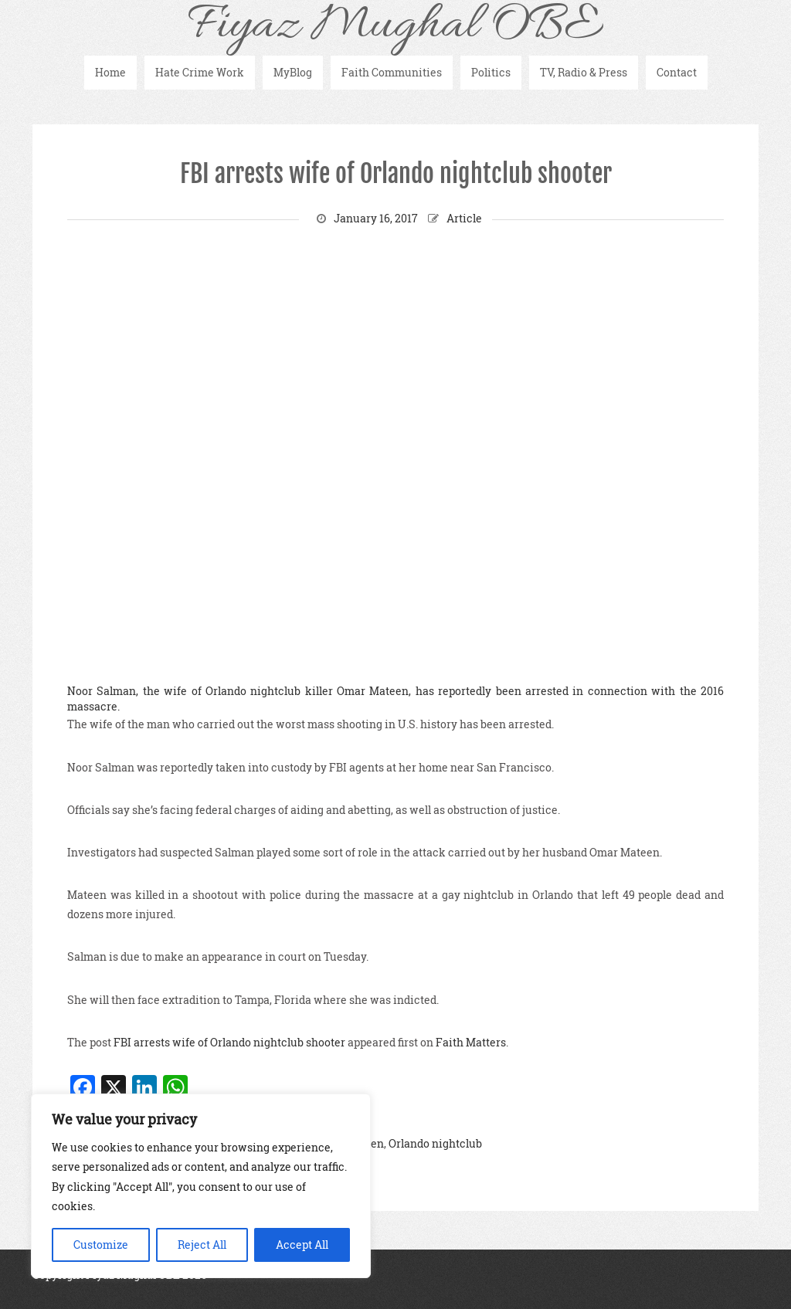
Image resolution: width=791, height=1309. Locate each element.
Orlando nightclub (435, 1143)
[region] (201, 1186)
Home (110, 72)
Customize (100, 1244)
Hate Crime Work (199, 72)
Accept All (302, 1244)
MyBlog (292, 72)
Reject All (202, 1244)
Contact (677, 72)
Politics (491, 72)
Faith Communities (391, 72)
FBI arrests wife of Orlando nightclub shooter (396, 173)
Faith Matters (471, 1042)
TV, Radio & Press (583, 72)
